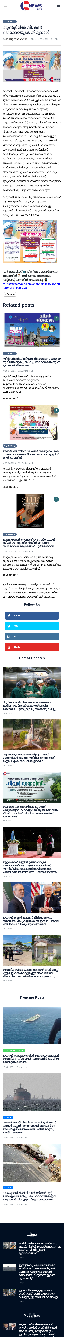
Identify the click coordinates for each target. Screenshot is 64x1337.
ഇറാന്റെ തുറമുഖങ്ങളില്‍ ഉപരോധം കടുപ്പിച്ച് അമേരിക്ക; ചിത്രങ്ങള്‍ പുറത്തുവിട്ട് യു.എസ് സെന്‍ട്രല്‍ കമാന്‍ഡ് (31, 1059)
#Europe (10, 294)
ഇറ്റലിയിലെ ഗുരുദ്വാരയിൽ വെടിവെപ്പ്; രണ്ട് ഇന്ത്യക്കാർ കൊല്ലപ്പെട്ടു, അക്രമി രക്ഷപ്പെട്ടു (38, 1293)
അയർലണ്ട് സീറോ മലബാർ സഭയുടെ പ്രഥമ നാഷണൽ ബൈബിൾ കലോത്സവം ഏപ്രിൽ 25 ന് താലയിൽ (31, 454)
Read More (10, 398)
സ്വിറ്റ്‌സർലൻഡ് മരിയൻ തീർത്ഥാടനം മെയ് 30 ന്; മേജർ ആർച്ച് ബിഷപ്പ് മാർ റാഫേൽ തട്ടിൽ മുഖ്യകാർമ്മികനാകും (32, 362)
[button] (10, 6)
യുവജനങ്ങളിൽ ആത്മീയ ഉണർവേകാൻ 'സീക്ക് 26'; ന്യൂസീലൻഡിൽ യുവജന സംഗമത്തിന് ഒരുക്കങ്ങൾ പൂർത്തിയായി (29, 543)
